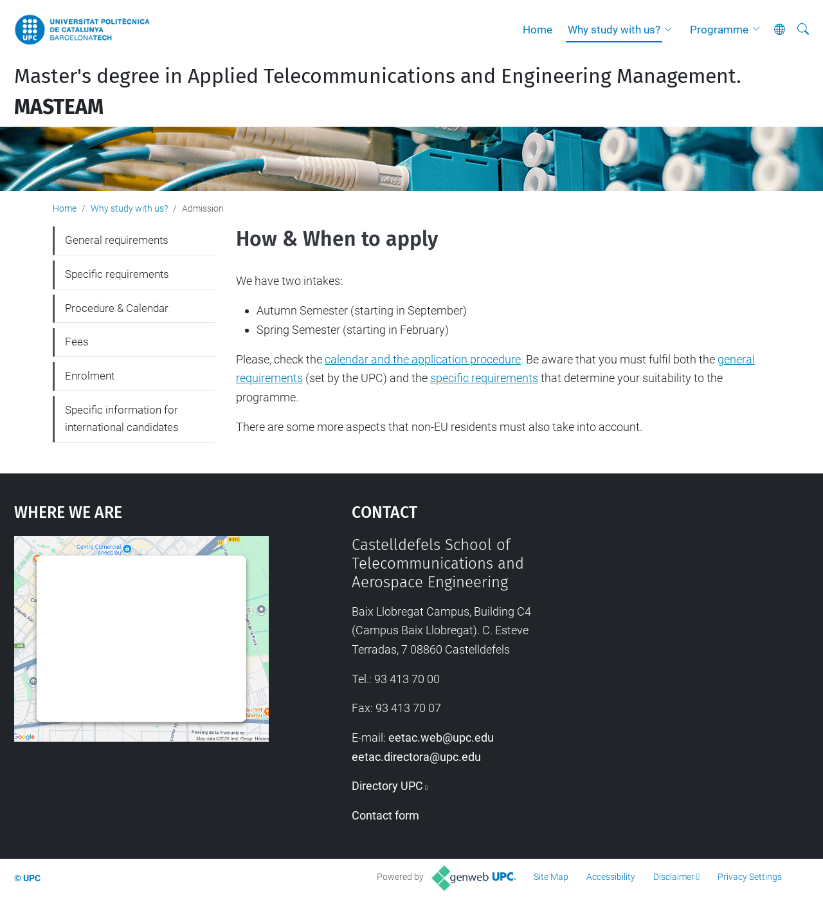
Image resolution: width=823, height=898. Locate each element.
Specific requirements (117, 274)
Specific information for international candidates (122, 418)
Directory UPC (387, 786)
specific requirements (484, 378)
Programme (719, 29)
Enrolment (89, 375)
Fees (77, 341)
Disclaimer (673, 877)
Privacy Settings (750, 877)
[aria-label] (803, 29)
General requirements (116, 240)
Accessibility (610, 877)
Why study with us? (614, 29)
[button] (671, 29)
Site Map (551, 877)
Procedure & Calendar (116, 308)
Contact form (385, 815)
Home (537, 29)
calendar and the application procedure (423, 359)
